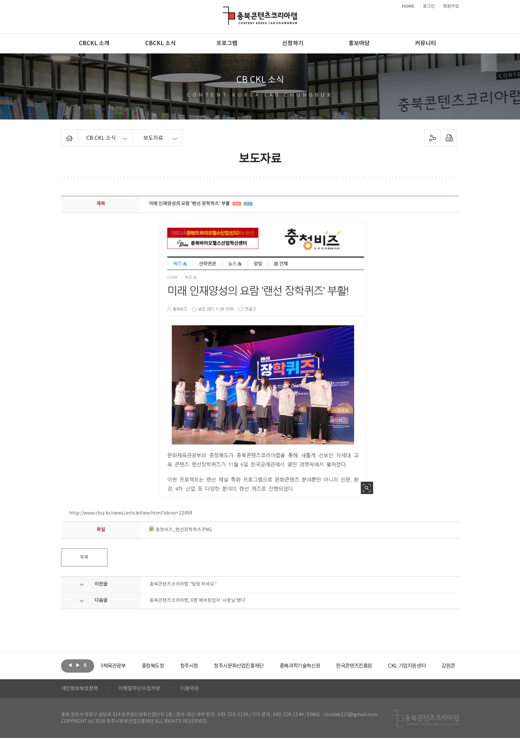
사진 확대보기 (367, 488)
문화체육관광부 (126, 666)
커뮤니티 (425, 43)
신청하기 (292, 43)
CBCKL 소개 (94, 43)
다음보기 (77, 665)
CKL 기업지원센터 (437, 666)
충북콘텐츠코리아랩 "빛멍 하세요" (183, 584)
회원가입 (451, 6)
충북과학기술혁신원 (325, 666)
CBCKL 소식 (160, 43)
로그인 (429, 6)
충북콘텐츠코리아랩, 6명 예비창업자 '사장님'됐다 (197, 600)
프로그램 (226, 43)
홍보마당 (359, 43)
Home (62, 133)
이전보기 (70, 665)
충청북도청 (171, 666)
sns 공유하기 (432, 137)
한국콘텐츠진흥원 (382, 666)
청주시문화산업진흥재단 (261, 666)
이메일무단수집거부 (143, 689)
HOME (408, 6)
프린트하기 (448, 137)
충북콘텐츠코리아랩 (224, 10)
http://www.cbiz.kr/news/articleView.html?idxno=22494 (130, 513)
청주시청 (208, 666)
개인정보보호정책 (81, 689)
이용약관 (196, 689)
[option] (126, 666)
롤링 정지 (85, 665)
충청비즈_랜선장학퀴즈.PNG (180, 530)
